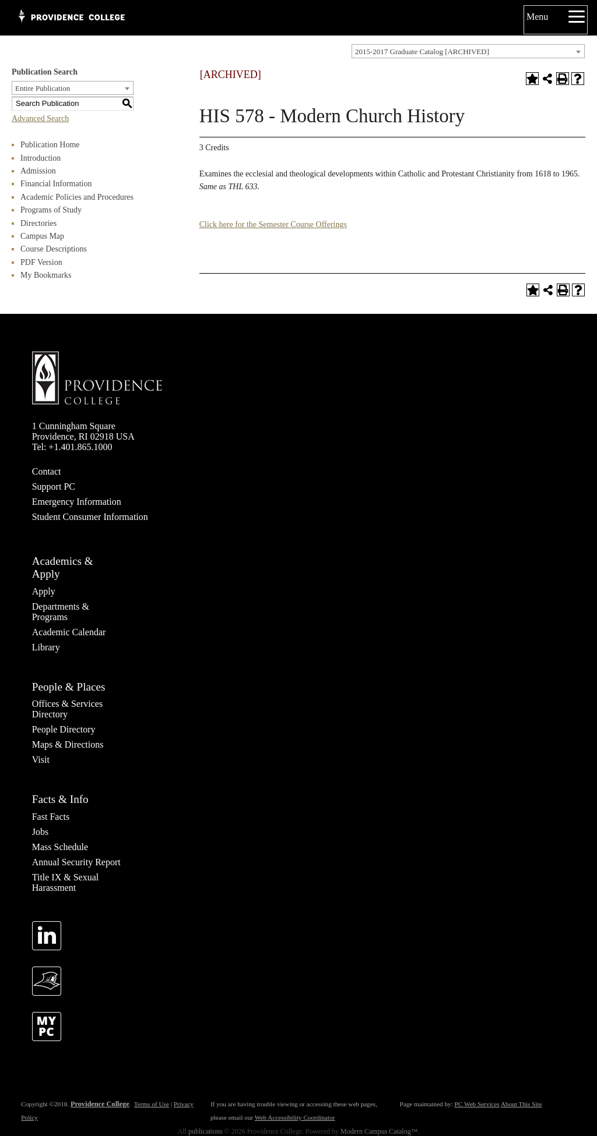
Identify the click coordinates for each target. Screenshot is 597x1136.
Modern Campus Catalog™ (378, 1131)
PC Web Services (477, 1103)
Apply (43, 591)
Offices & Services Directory (67, 709)
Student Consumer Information (90, 517)
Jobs (40, 832)
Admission (38, 171)
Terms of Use (151, 1103)
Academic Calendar (69, 632)
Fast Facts (50, 817)
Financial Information (56, 183)
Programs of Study (51, 210)
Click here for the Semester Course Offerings (273, 224)
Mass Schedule (60, 847)
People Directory (64, 729)
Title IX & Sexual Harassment (65, 882)
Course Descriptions (53, 249)
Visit (41, 760)
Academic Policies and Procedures (77, 197)
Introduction (40, 158)
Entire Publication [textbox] (42, 88)
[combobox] (468, 51)
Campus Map (42, 236)
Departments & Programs (60, 611)
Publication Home (50, 144)
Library (46, 647)
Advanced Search (40, 118)
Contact (46, 471)
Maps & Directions (68, 744)
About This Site (521, 1103)
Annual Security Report (76, 862)
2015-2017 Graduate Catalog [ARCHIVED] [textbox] (422, 51)
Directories (38, 223)
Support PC (53, 486)
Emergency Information (76, 502)
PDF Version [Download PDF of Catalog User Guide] (41, 262)
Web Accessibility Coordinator (295, 1117)
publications (205, 1131)
